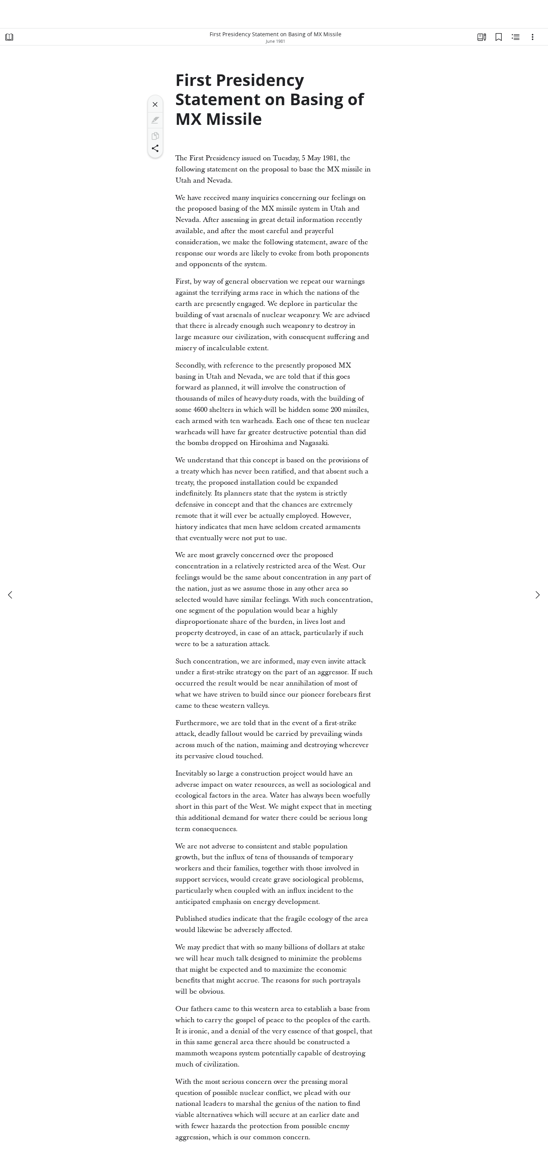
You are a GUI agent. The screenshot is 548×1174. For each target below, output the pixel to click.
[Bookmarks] (498, 37)
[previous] (10, 595)
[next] (537, 595)
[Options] (532, 37)
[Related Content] (515, 37)
